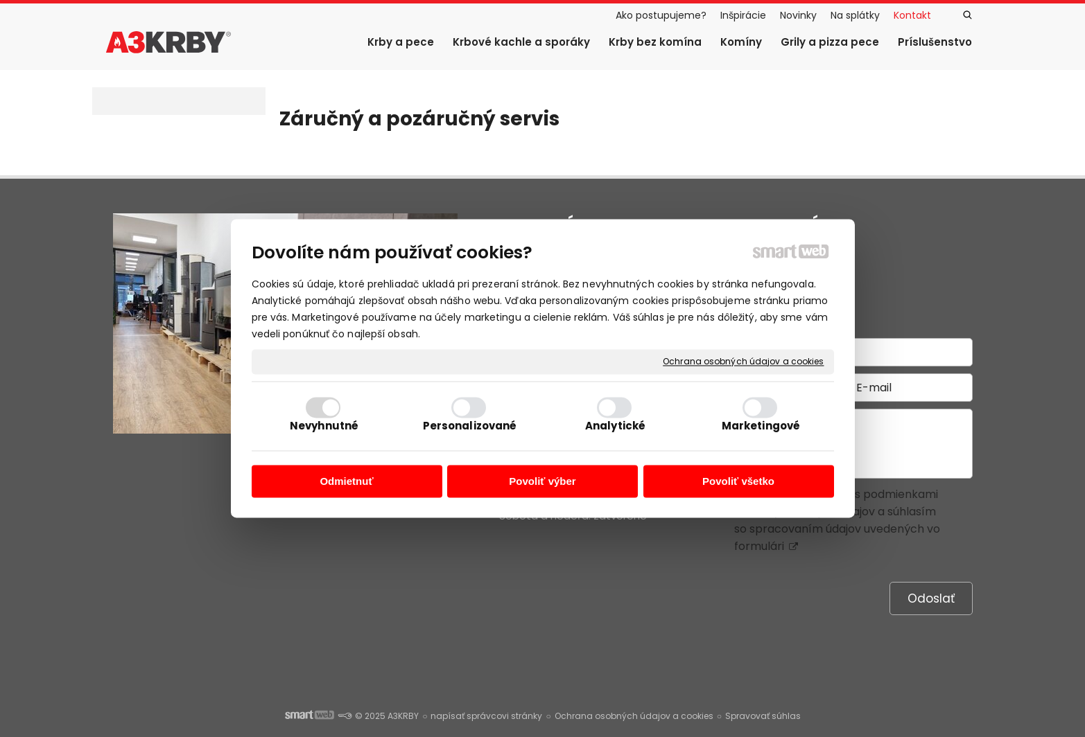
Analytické (615, 426)
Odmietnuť (346, 481)
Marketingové (761, 426)
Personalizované (470, 426)
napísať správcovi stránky (486, 716)
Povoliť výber (542, 481)
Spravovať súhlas (763, 716)
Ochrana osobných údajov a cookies (743, 361)
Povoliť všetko (738, 481)
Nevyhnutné (324, 426)
